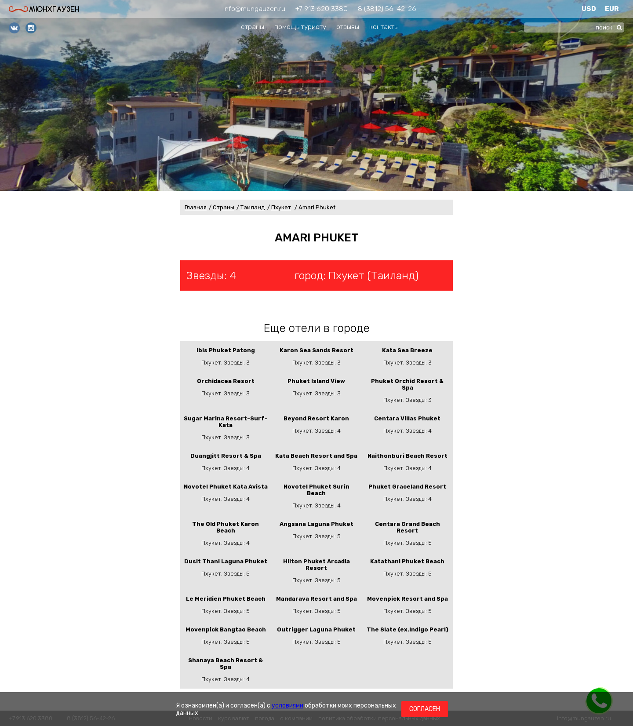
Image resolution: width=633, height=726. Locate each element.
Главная (196, 207)
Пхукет (281, 207)
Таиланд (252, 207)
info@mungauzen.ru (254, 8)
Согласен (424, 709)
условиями (287, 705)
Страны (223, 207)
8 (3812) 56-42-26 (387, 8)
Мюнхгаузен (44, 9)
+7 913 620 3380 (321, 8)
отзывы (347, 26)
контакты (384, 26)
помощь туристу (300, 26)
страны (252, 26)
